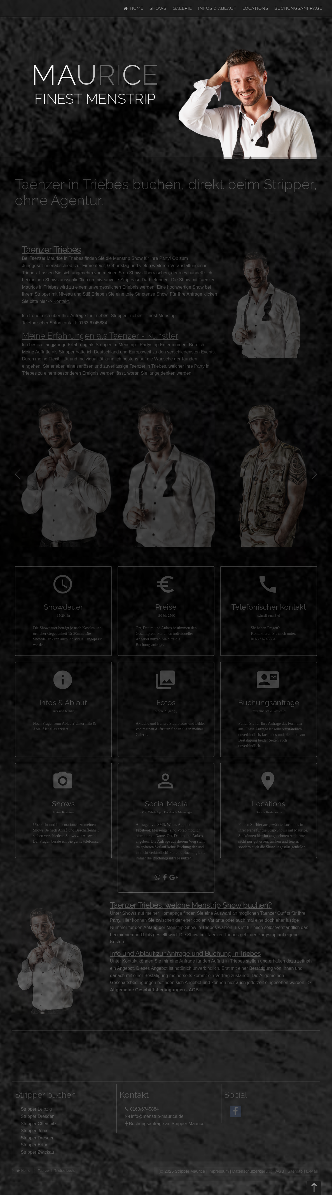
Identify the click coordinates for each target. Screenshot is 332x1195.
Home (133, 8)
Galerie (182, 8)
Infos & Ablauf (217, 8)
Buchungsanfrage (298, 8)
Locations (255, 8)
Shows (158, 8)
